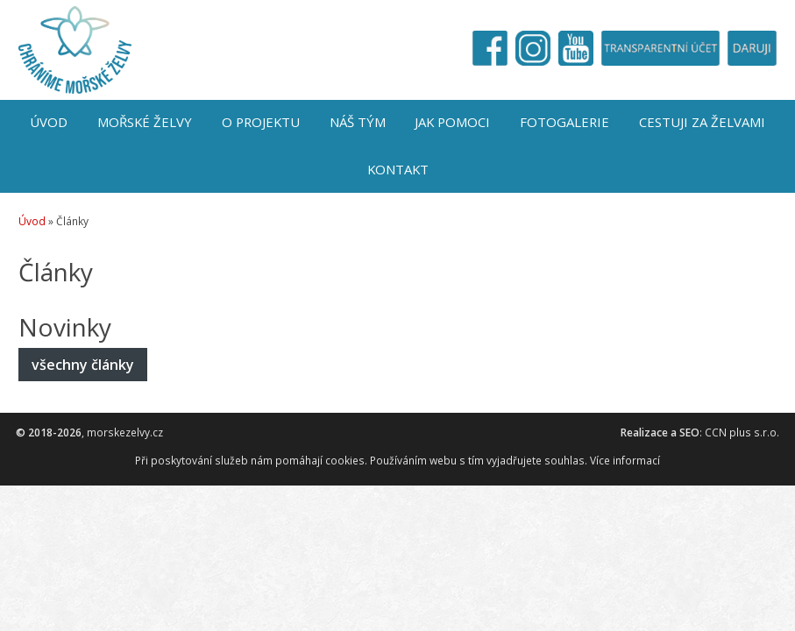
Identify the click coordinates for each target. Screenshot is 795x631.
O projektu (261, 122)
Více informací (625, 460)
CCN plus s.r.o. (742, 432)
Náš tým (358, 122)
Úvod (48, 122)
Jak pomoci (452, 122)
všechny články (83, 364)
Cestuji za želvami (702, 122)
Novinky (64, 327)
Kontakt (398, 169)
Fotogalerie (564, 122)
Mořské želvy (144, 122)
